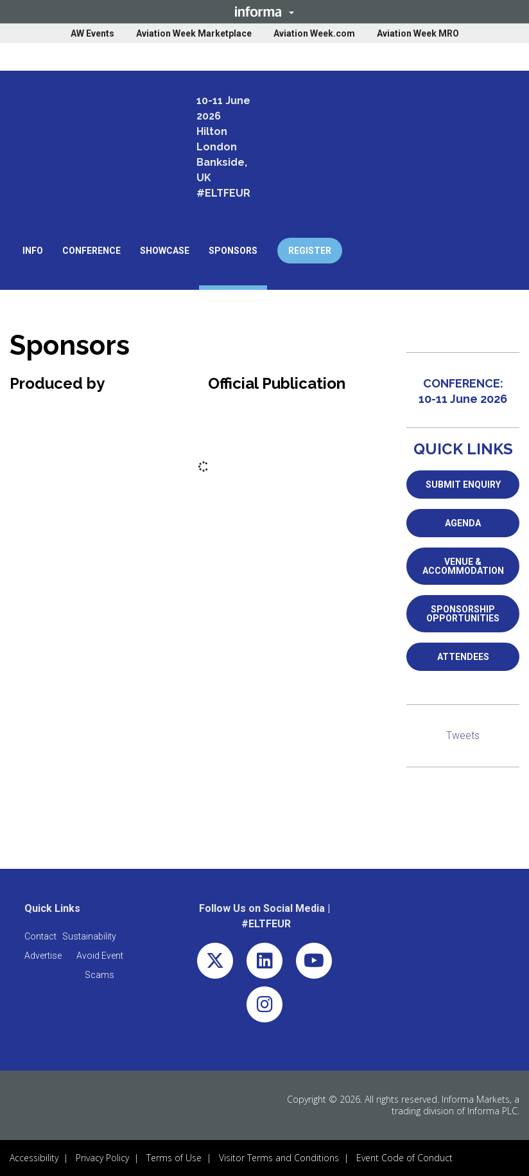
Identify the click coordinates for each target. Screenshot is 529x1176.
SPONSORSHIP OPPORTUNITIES (462, 613)
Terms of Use (174, 1158)
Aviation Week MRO (418, 33)
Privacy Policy (102, 1158)
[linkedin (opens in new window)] (264, 964)
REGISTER (309, 250)
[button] (264, 11)
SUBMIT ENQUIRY (463, 484)
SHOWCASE (164, 250)
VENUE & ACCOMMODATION (463, 566)
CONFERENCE (91, 250)
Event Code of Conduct (404, 1158)
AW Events (92, 33)
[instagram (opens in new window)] (264, 1007)
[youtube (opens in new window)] (313, 964)
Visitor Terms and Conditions (279, 1158)
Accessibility (34, 1158)
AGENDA (463, 523)
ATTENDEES (463, 657)
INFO (32, 250)
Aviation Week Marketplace (194, 33)
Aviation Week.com (314, 33)
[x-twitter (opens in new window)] (215, 964)
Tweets (463, 735)
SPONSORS (233, 250)
